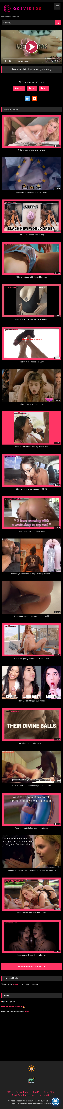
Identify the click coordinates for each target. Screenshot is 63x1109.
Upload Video (45, 1095)
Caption (19, 88)
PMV (32, 88)
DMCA (36, 1092)
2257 (9, 1092)
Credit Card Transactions (23, 1095)
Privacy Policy (22, 1092)
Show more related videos (31, 966)
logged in (17, 984)
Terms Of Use (50, 1092)
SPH (44, 88)
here (27, 1012)
